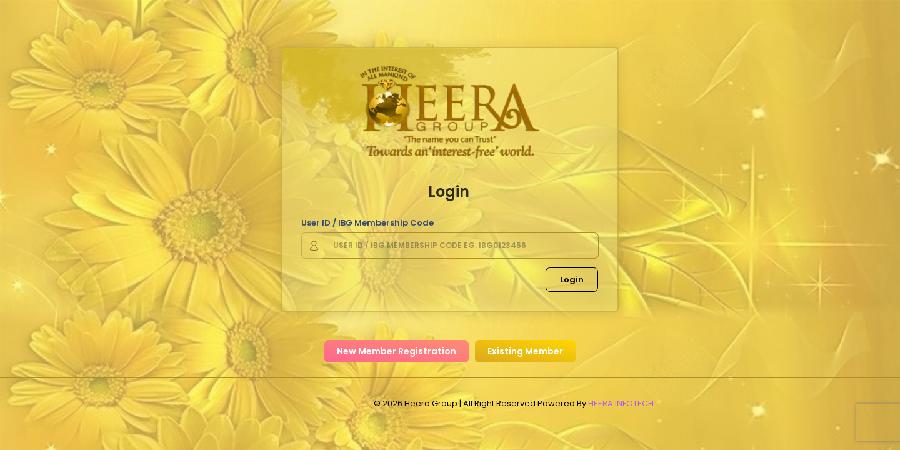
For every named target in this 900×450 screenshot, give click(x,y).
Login (572, 280)
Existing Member (525, 351)
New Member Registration (396, 351)
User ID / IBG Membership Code (367, 223)
